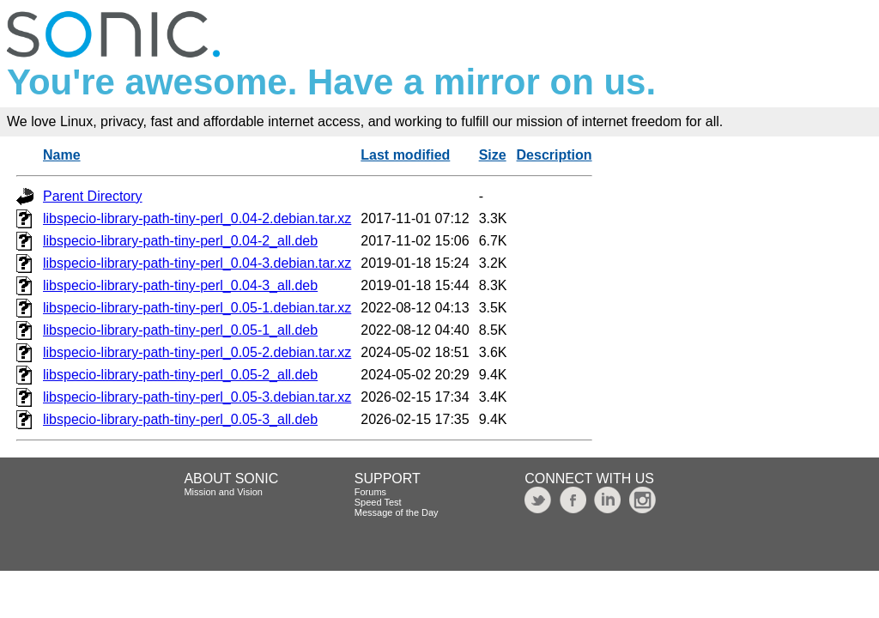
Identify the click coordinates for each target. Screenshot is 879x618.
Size (492, 155)
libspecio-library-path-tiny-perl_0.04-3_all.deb (180, 285)
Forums (370, 492)
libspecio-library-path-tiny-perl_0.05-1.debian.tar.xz (197, 307)
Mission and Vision (223, 492)
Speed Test (378, 502)
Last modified (405, 155)
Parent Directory (92, 196)
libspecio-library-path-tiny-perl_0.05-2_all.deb (180, 374)
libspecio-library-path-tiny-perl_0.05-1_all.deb (180, 330)
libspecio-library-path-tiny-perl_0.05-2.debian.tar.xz (197, 352)
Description (554, 155)
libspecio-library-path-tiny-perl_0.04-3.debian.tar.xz (197, 263)
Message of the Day (397, 512)
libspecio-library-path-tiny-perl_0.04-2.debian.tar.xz (197, 218)
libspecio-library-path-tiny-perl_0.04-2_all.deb (180, 240)
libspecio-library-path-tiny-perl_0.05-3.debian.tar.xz (197, 397)
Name (62, 155)
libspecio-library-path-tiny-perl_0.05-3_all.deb (180, 419)
